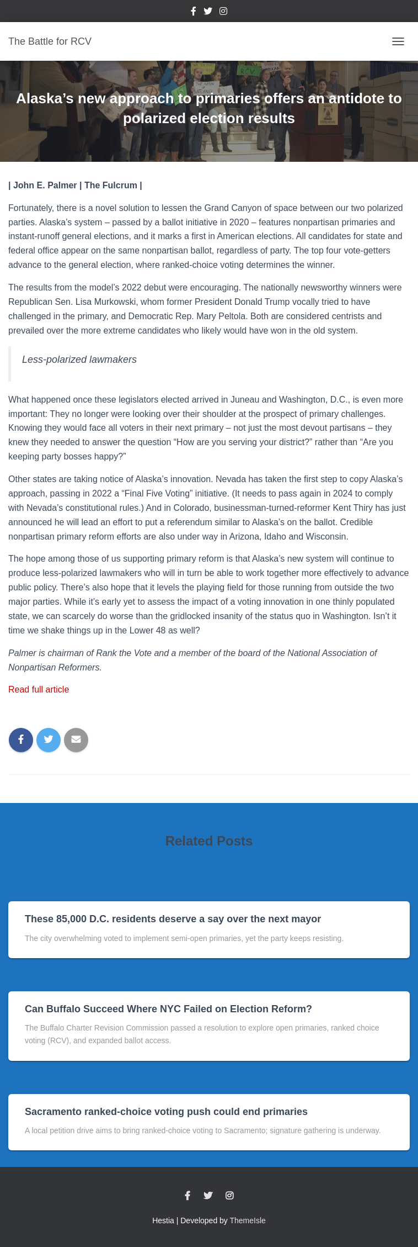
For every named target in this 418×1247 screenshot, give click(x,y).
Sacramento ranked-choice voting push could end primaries (166, 1111)
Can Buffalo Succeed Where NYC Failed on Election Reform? (168, 1008)
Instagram (223, 12)
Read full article (38, 689)
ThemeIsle (248, 1220)
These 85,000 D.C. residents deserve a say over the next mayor (173, 918)
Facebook (193, 12)
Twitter (207, 12)
